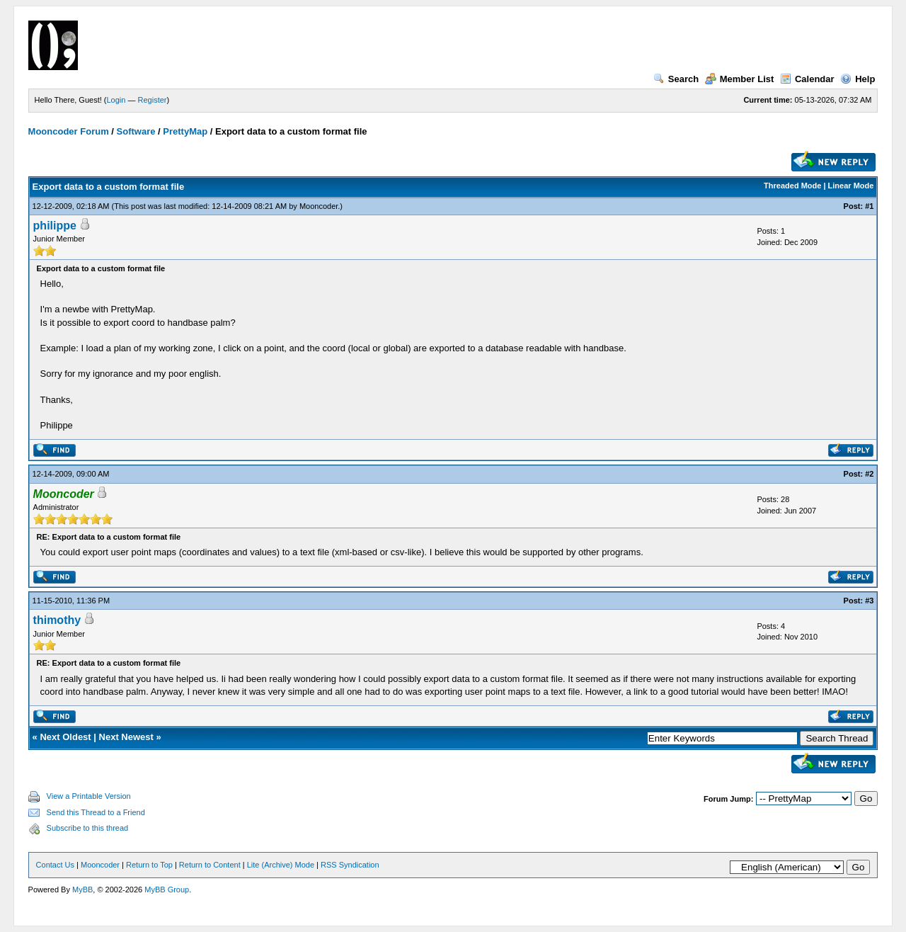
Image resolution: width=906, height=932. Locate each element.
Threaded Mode (792, 185)
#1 (869, 206)
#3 (869, 600)
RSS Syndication (350, 864)
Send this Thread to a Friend (96, 812)
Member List (739, 79)
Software (136, 131)
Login (116, 100)
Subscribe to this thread (88, 828)
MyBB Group (166, 889)
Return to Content (210, 864)
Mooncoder (318, 206)
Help (857, 79)
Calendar (807, 79)
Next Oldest (65, 737)
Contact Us (55, 864)
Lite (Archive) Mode (280, 864)
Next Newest (126, 737)
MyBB (82, 889)
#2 (869, 474)
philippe (54, 226)
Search (676, 79)
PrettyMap (185, 131)
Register (152, 100)
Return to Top (149, 864)
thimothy (57, 620)
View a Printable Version (89, 796)
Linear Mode (851, 185)
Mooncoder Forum (68, 131)
